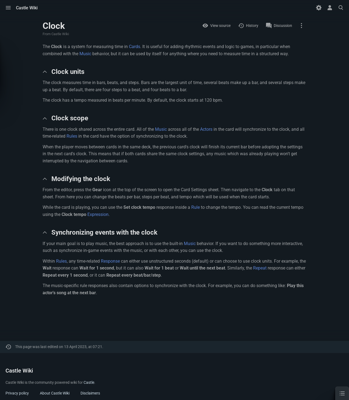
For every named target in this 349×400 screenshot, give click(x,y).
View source (220, 25)
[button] (8, 7)
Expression (98, 214)
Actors (206, 129)
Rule (195, 207)
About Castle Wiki (55, 393)
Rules (72, 136)
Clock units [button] (67, 72)
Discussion (283, 25)
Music (85, 53)
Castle (89, 382)
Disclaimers (90, 393)
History (252, 25)
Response (110, 261)
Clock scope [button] (69, 118)
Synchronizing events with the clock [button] (104, 232)
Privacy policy (17, 393)
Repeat (260, 268)
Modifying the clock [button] (80, 179)
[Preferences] (318, 7)
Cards (134, 46)
